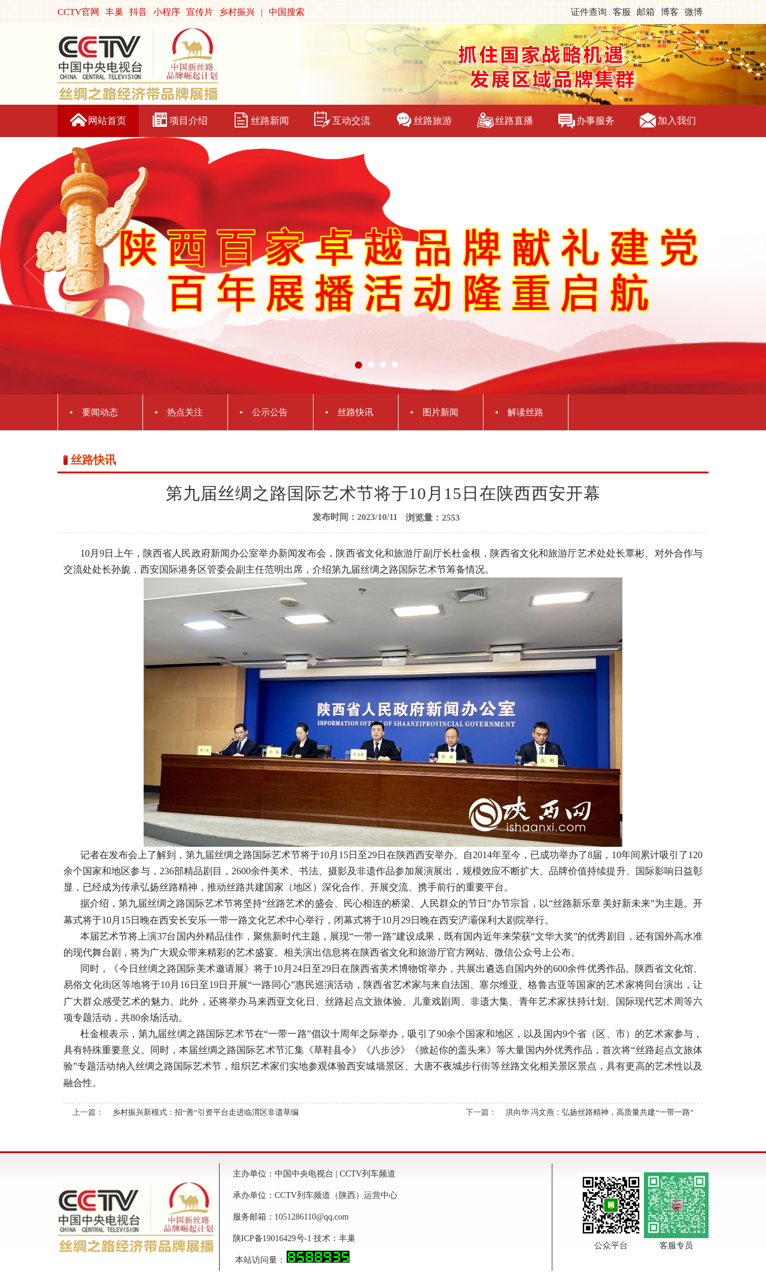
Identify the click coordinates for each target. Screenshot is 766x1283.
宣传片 (199, 12)
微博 (694, 12)
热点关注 (185, 412)
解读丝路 (525, 412)
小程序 (166, 12)
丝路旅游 (433, 120)
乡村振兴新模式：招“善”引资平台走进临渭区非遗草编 (206, 1112)
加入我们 (677, 120)
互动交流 (351, 120)
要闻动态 (100, 412)
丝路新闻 (270, 120)
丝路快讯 (355, 412)
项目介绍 (188, 120)
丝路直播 (514, 120)
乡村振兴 (237, 12)
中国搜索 (287, 12)
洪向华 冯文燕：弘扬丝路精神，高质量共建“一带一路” (600, 1112)
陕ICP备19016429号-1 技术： (286, 1238)
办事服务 (595, 120)
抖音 (138, 12)
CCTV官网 (78, 12)
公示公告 (270, 412)
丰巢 (114, 12)
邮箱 (646, 12)
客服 (622, 12)
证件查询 (589, 12)
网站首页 (107, 120)
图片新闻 (440, 412)
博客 (670, 12)
